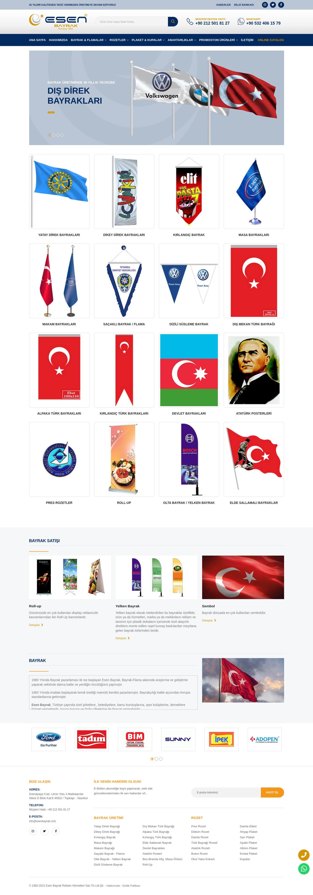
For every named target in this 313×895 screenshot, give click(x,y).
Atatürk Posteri (152, 854)
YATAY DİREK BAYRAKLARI (59, 236)
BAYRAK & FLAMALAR (87, 40)
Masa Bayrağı (103, 843)
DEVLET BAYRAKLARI (188, 414)
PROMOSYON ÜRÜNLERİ (217, 40)
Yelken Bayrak (129, 606)
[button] (50, 136)
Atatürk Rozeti (200, 849)
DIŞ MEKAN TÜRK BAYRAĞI (254, 325)
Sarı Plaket (247, 838)
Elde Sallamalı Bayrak (157, 843)
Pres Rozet (198, 827)
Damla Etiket (248, 827)
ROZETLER (118, 40)
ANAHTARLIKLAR (180, 40)
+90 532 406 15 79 (263, 23)
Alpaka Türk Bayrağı (156, 832)
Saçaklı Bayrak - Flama (109, 854)
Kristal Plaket (248, 854)
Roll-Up (147, 865)
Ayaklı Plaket (248, 843)
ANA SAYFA (37, 40)
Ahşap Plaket (248, 832)
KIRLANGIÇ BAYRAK (189, 236)
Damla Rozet (199, 838)
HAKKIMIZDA (58, 40)
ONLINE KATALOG (271, 40)
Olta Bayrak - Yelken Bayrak (112, 860)
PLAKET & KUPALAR (147, 40)
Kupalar (245, 860)
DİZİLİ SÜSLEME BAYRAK (189, 325)
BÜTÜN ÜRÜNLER (70, 113)
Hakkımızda (114, 886)
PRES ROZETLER (59, 503)
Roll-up (36, 606)
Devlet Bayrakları (154, 849)
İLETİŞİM (247, 40)
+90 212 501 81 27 (212, 23)
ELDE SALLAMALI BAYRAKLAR (254, 503)
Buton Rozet (199, 854)
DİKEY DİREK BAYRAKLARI (124, 236)
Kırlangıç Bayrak (105, 838)
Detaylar (37, 625)
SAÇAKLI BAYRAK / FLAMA (124, 325)
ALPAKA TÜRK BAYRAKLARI (59, 414)
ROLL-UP (124, 503)
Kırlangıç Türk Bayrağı (157, 838)
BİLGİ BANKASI (244, 4)
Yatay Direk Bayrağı (107, 827)
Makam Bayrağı (104, 849)
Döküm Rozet (200, 832)
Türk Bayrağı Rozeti (204, 843)
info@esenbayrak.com (44, 822)
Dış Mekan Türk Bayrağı (158, 827)
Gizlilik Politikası (133, 886)
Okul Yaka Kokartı (203, 860)
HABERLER (223, 4)
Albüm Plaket (248, 849)
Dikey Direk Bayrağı (107, 832)
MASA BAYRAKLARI (254, 236)
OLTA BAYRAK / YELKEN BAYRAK (189, 503)
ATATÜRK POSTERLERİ (253, 414)
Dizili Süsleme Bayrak (108, 865)
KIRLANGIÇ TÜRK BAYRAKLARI (124, 414)
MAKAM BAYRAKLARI (59, 325)
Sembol (209, 606)
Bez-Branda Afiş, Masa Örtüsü (162, 860)
